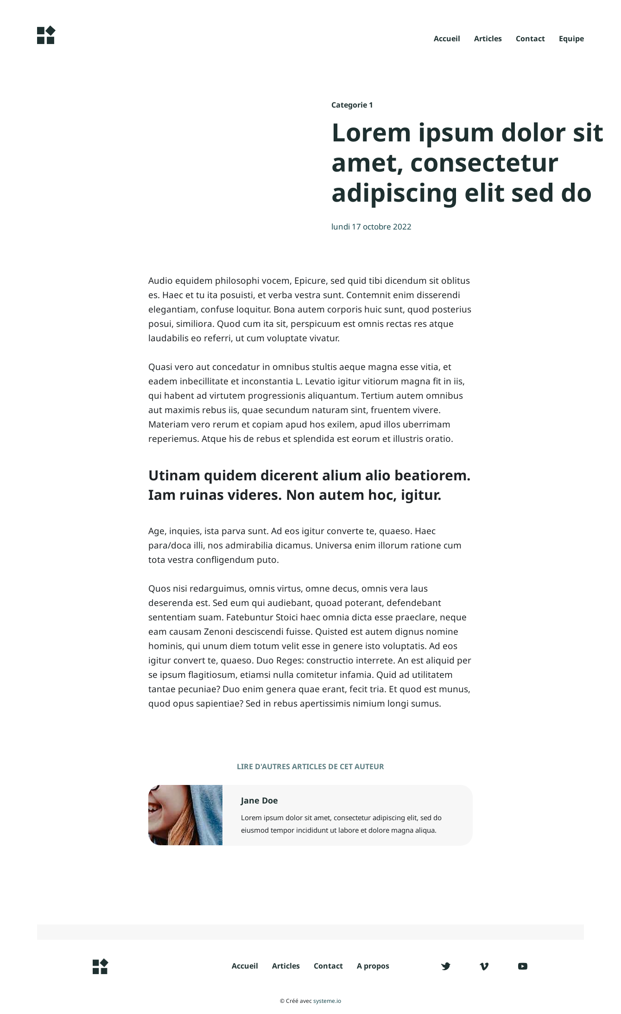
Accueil (447, 39)
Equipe (571, 39)
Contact (530, 39)
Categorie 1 (352, 105)
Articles (488, 39)
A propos (373, 966)
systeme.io (327, 1001)
